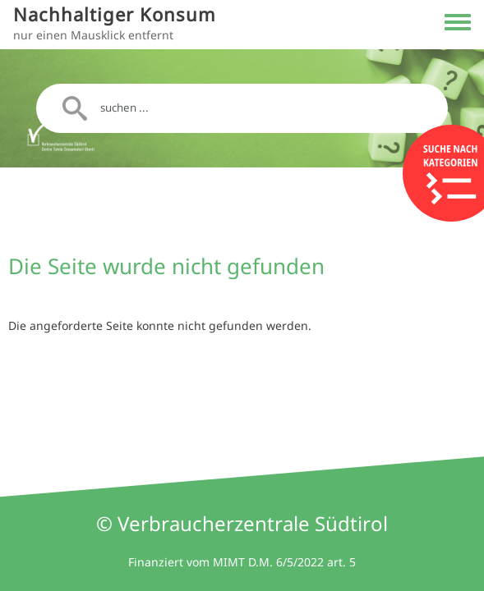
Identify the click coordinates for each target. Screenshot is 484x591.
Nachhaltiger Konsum (114, 14)
